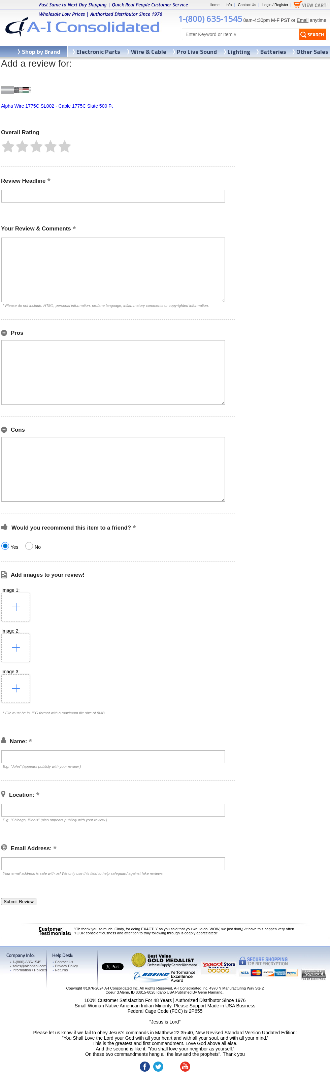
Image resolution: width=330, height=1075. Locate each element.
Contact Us (247, 5)
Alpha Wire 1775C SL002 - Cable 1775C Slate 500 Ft (57, 106)
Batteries (273, 51)
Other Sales (312, 51)
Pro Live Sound (197, 51)
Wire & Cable (148, 51)
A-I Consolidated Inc (121, 988)
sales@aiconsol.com (29, 966)
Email (302, 20)
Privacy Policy (65, 966)
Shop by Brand (41, 51)
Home (214, 5)
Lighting (239, 51)
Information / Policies (28, 970)
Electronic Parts (98, 51)
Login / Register (275, 5)
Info (229, 5)
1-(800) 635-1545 (210, 18)
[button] (8, 146)
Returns (60, 970)
